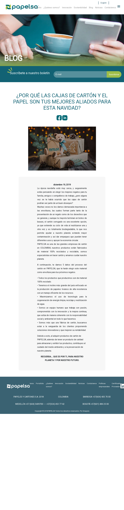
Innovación (67, 7)
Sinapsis (86, 411)
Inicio (27, 7)
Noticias (99, 7)
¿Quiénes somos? (52, 7)
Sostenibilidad (80, 7)
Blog (91, 7)
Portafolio (36, 7)
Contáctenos (110, 7)
